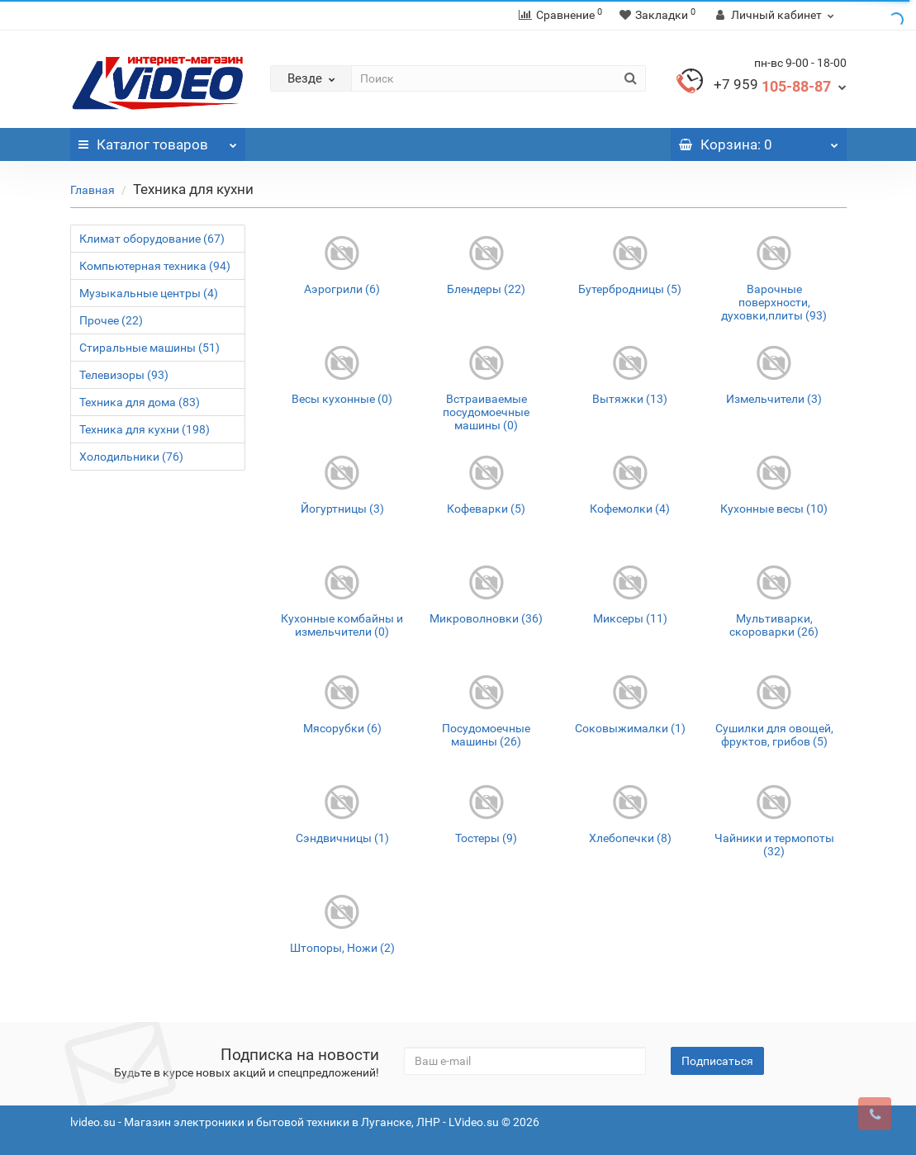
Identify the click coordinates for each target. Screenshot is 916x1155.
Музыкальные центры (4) (148, 293)
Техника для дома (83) (139, 402)
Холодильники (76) (131, 456)
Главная (92, 189)
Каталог (158, 140)
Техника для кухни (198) (144, 429)
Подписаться (717, 1060)
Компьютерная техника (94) (154, 265)
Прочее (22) (111, 320)
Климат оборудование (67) (152, 238)
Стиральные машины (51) (149, 347)
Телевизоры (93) (123, 374)
